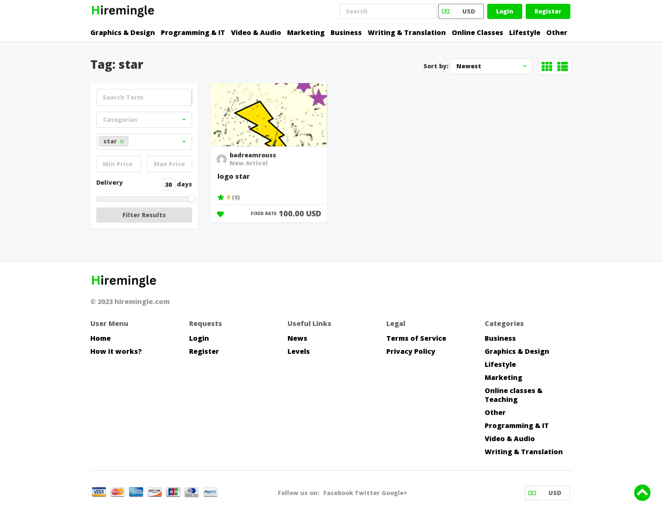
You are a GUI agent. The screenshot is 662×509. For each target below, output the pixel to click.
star (113, 141)
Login (504, 11)
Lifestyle (524, 32)
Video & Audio (256, 32)
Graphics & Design (122, 32)
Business (346, 32)
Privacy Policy (410, 351)
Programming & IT (193, 32)
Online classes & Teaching (514, 395)
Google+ (394, 493)
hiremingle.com (142, 301)
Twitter (367, 493)
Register (548, 11)
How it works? (116, 351)
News (297, 338)
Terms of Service (416, 338)
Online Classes (477, 32)
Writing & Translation (407, 32)
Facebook (338, 493)
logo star (233, 176)
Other (556, 32)
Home (100, 338)
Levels (299, 351)
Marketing (306, 32)
